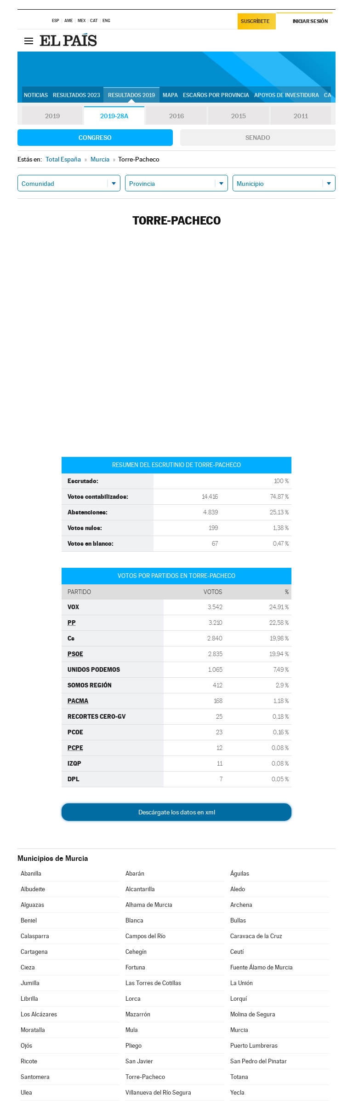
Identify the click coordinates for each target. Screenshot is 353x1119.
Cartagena (34, 951)
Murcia (239, 1030)
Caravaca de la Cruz (256, 936)
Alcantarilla (140, 889)
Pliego (133, 1045)
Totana (239, 1076)
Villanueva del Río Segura (158, 1092)
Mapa (170, 95)
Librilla (29, 998)
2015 (238, 116)
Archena (241, 904)
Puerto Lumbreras (254, 1045)
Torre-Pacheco (145, 1076)
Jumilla (30, 983)
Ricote (29, 1061)
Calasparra (35, 936)
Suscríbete (255, 21)
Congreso (95, 137)
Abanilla (31, 873)
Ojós (26, 1045)
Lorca (133, 998)
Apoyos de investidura (286, 95)
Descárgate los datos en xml (176, 812)
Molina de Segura (252, 1014)
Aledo (237, 889)
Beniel (29, 920)
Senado (257, 137)
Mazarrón (137, 1014)
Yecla (237, 1092)
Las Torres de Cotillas (153, 983)
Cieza (28, 967)
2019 (52, 116)
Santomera (35, 1076)
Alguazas (32, 904)
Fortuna (135, 967)
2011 (301, 116)
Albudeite (33, 889)
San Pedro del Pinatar (258, 1061)
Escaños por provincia (216, 95)
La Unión (241, 983)
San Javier (139, 1061)
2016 (176, 116)
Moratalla (33, 1030)
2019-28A (114, 116)
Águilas (239, 873)
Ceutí (237, 951)
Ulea (26, 1092)
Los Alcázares (39, 1014)
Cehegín (136, 951)
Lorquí (238, 998)
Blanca (134, 920)
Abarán (134, 873)
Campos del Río (145, 936)
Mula (131, 1030)
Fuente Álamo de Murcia (261, 967)
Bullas (238, 920)
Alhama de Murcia (148, 904)
